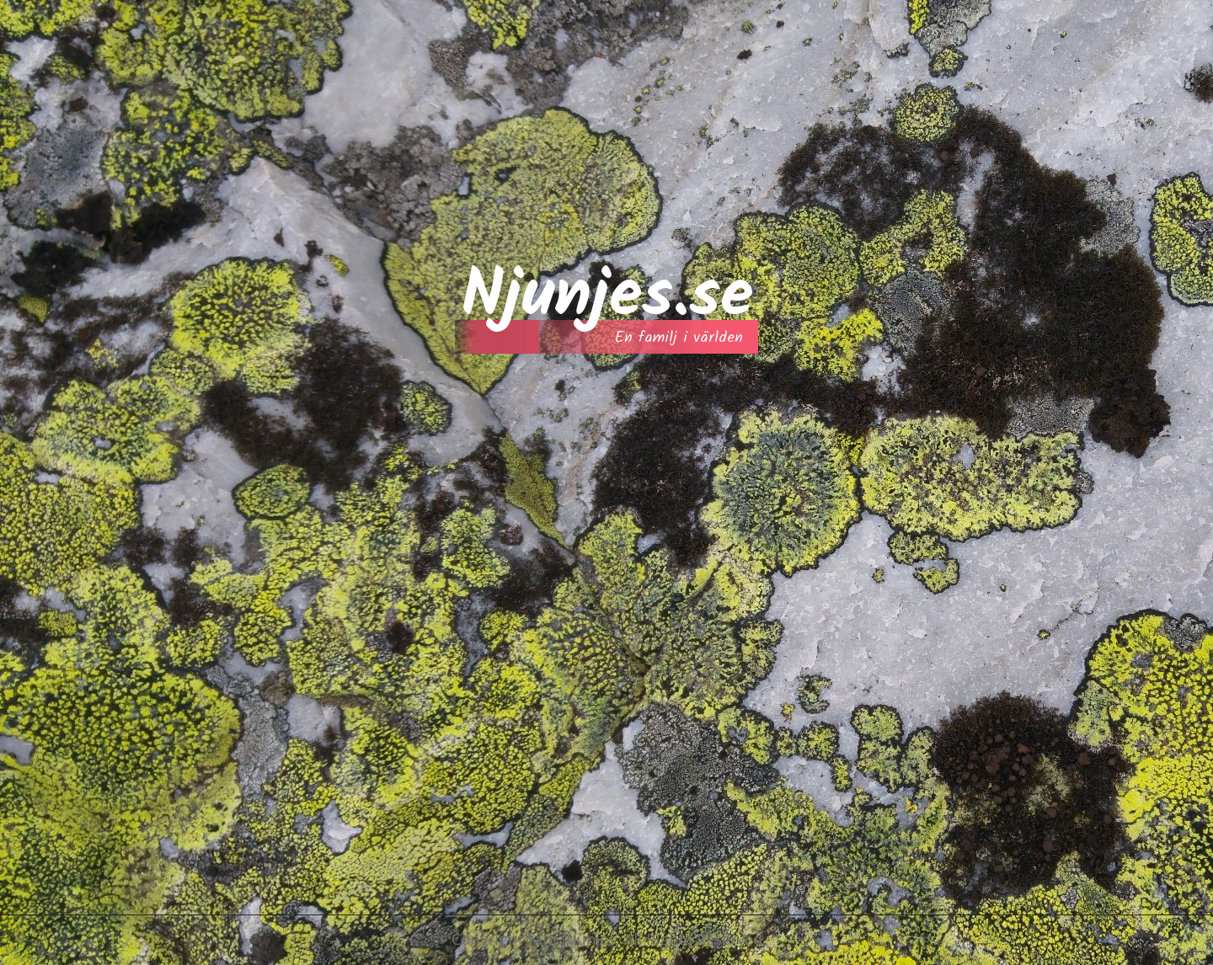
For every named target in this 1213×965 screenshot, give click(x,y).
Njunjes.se (607, 296)
